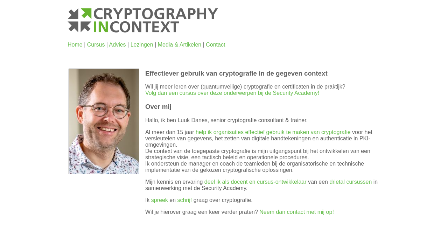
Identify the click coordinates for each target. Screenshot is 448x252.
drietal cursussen (350, 182)
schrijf (184, 200)
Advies (117, 45)
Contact (215, 45)
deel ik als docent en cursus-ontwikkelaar (255, 182)
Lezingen (142, 45)
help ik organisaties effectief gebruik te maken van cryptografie (273, 132)
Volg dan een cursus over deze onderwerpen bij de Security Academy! (232, 93)
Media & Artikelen (180, 45)
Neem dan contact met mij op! (296, 212)
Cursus (96, 45)
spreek (159, 200)
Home (75, 45)
